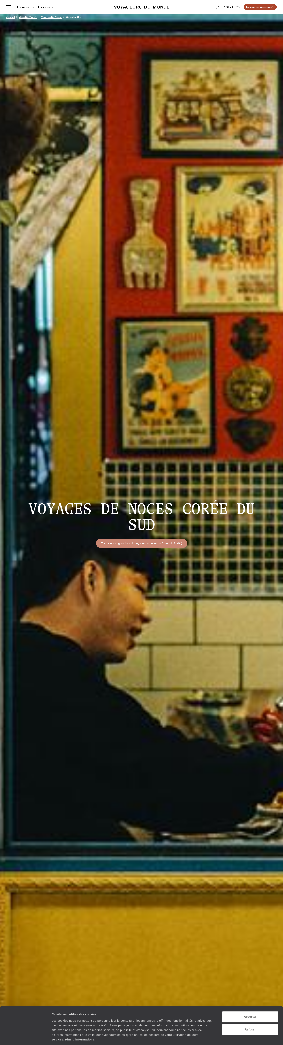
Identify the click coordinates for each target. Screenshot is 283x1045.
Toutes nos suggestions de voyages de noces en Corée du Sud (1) (141, 543)
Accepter (250, 998)
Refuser (250, 1011)
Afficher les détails (216, 1037)
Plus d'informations (79, 1021)
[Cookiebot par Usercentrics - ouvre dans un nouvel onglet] (25, 1037)
